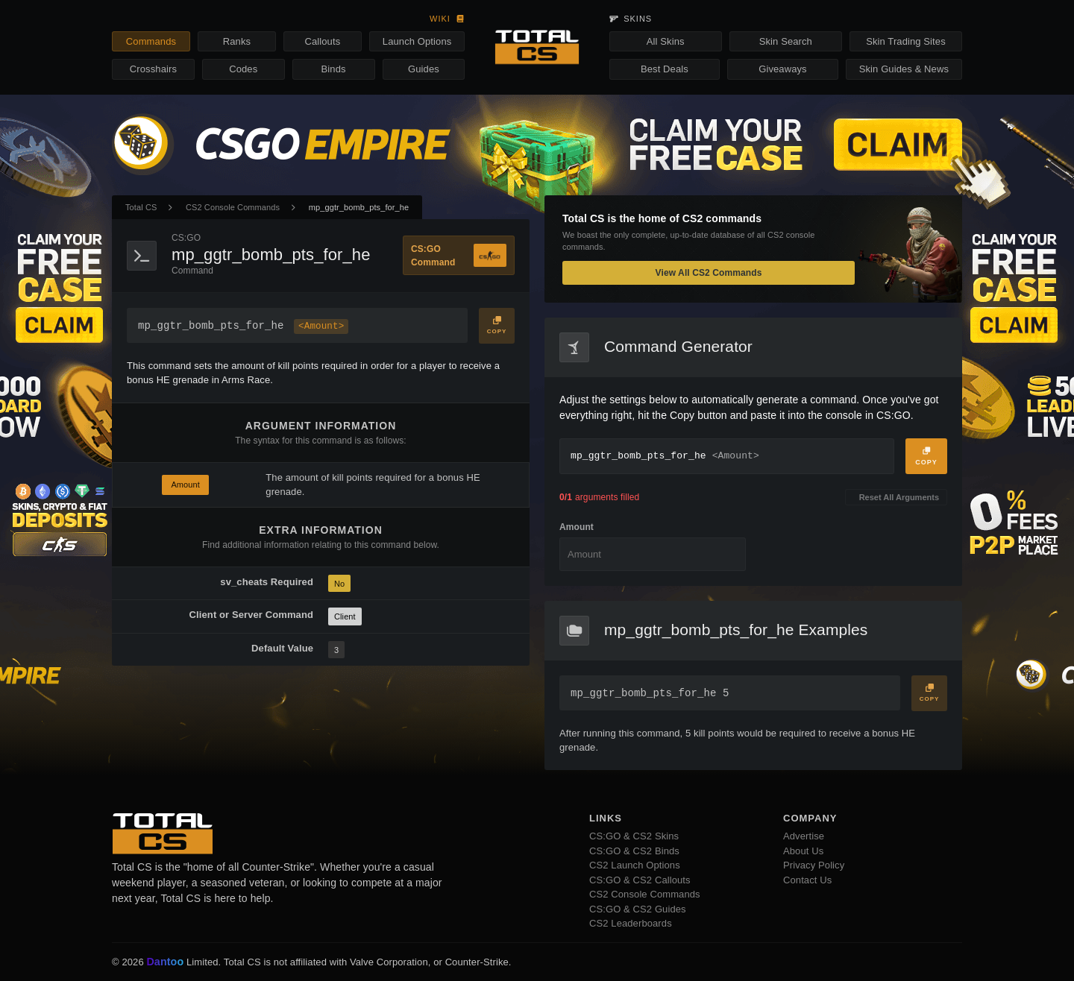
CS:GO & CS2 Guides (637, 909)
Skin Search (785, 41)
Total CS (141, 207)
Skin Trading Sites (906, 41)
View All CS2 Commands (709, 273)
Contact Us (807, 880)
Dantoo (165, 962)
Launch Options (417, 41)
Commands (151, 41)
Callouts (322, 41)
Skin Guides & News (904, 69)
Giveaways (782, 69)
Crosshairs (153, 69)
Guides (423, 69)
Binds (333, 69)
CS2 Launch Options (634, 865)
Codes (243, 69)
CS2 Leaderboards (630, 923)
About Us (803, 851)
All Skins (666, 41)
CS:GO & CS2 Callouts (640, 880)
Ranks (237, 41)
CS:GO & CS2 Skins (634, 836)
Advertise (803, 836)
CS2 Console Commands (233, 207)
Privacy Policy (813, 865)
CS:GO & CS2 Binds (634, 851)
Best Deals (664, 69)
